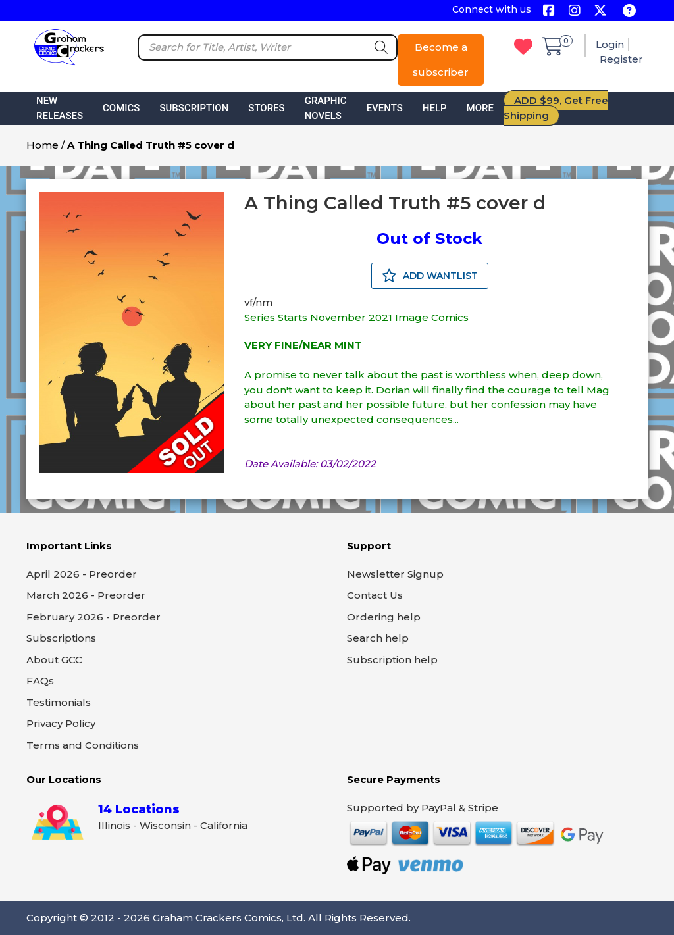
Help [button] (435, 108)
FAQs (40, 680)
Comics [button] (121, 108)
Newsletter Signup (395, 574)
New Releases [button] (59, 108)
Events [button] (385, 108)
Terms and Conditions (82, 745)
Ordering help (384, 617)
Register (621, 59)
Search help (378, 638)
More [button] (480, 108)
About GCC (54, 659)
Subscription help (392, 659)
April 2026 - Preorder (81, 574)
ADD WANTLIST (430, 275)
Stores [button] (266, 108)
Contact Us (375, 595)
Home (42, 145)
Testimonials (58, 702)
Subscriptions (61, 638)
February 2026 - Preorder (93, 617)
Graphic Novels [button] (326, 108)
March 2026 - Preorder (85, 595)
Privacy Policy (60, 723)
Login (610, 44)
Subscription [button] (193, 108)
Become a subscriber (441, 59)
